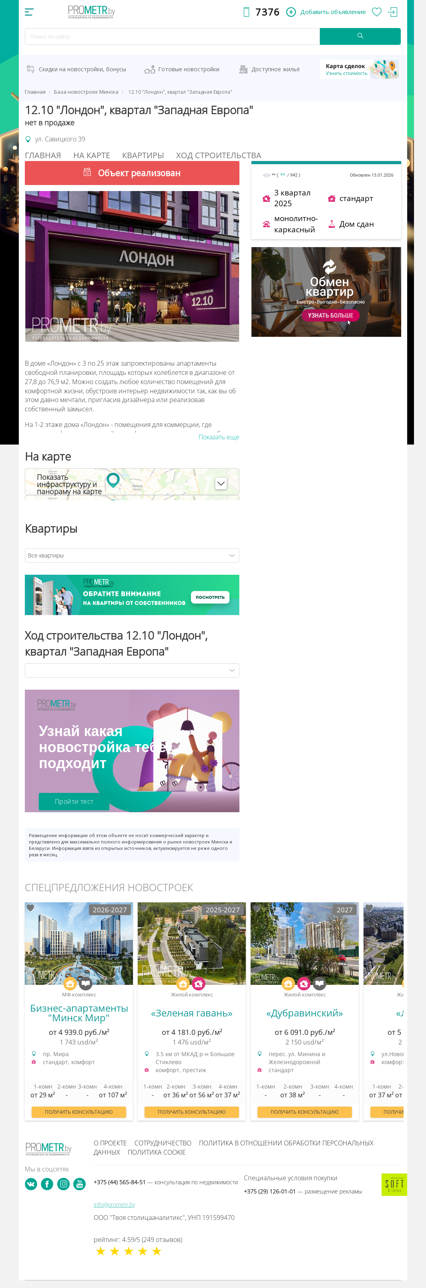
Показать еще (219, 437)
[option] (78, 1015)
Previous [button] (22, 1011)
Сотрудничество (163, 1143)
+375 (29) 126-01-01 (303, 1191)
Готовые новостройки (188, 69)
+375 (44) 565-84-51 (166, 1182)
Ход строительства (218, 155)
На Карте (91, 155)
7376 (267, 11)
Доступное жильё (275, 69)
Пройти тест (74, 801)
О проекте (110, 1143)
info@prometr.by (114, 1204)
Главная (43, 155)
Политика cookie (157, 1152)
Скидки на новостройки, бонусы (82, 69)
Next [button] (404, 1011)
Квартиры (143, 155)
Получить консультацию (79, 1112)
